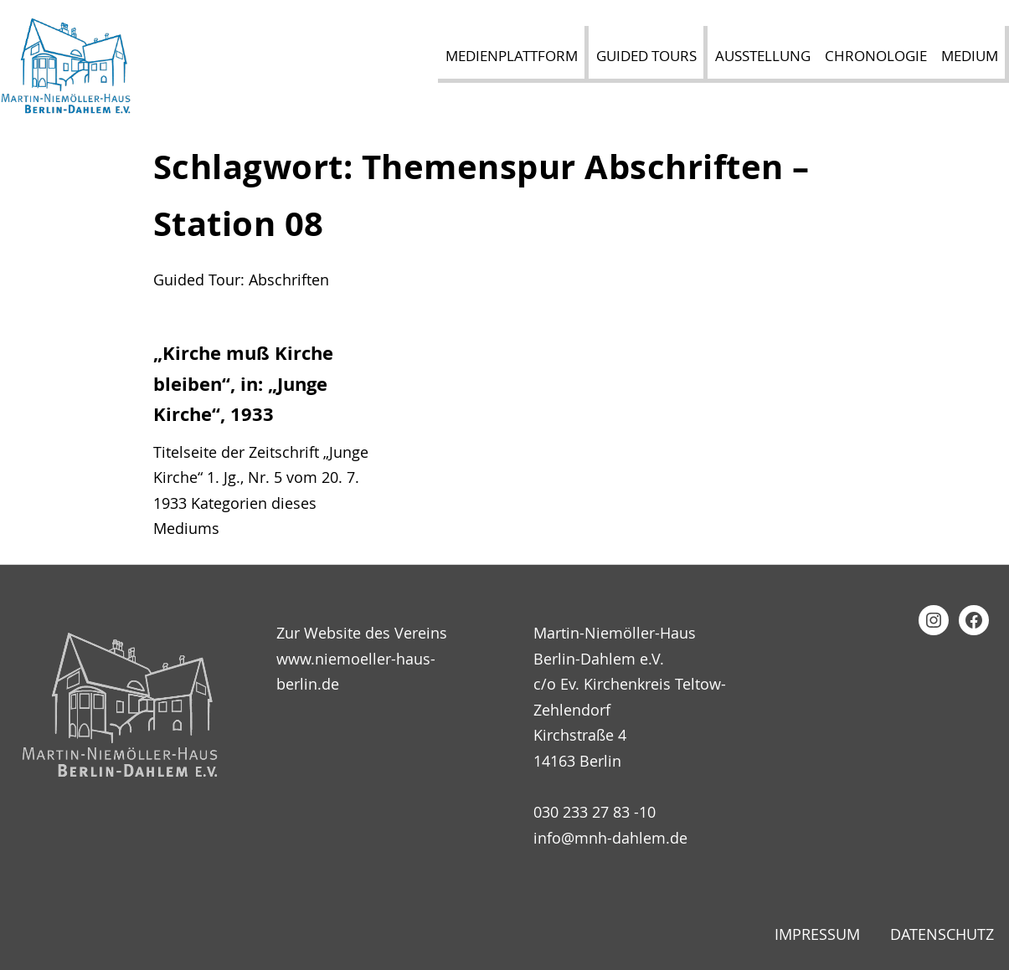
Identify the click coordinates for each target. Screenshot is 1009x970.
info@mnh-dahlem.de (610, 838)
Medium (969, 55)
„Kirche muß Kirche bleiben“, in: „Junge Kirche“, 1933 (243, 384)
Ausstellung (763, 55)
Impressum (817, 934)
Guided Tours (646, 55)
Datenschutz (942, 934)
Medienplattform (511, 55)
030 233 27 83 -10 (594, 812)
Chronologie (876, 55)
